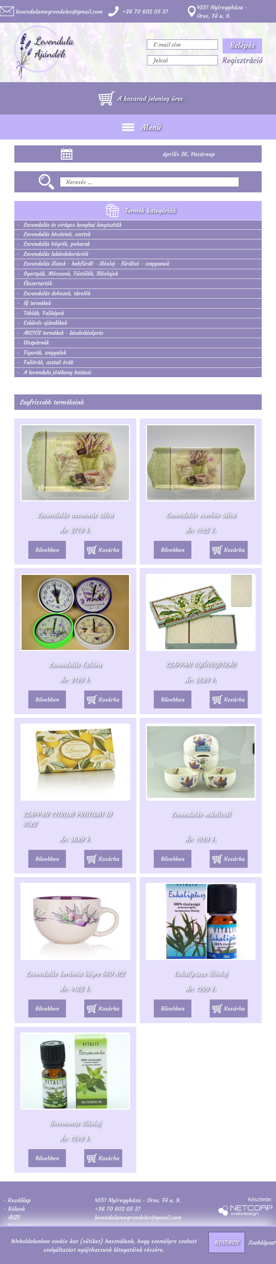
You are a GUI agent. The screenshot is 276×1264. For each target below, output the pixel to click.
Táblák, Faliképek (44, 313)
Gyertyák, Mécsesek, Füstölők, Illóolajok (71, 273)
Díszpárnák (36, 342)
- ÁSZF (12, 1217)
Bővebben (47, 549)
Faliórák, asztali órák (48, 362)
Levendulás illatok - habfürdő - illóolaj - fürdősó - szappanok (96, 263)
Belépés (242, 45)
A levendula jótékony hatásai (57, 372)
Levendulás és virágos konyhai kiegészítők (73, 224)
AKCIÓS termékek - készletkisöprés (63, 332)
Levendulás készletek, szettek (57, 234)
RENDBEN (227, 1242)
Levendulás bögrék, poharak (57, 243)
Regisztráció (242, 60)
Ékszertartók (38, 283)
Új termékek (37, 303)
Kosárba (103, 550)
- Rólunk (14, 1208)
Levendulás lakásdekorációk (56, 254)
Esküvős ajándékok (45, 322)
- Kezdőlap (17, 1200)
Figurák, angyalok (45, 352)
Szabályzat (261, 1242)
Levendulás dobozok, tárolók (57, 293)
